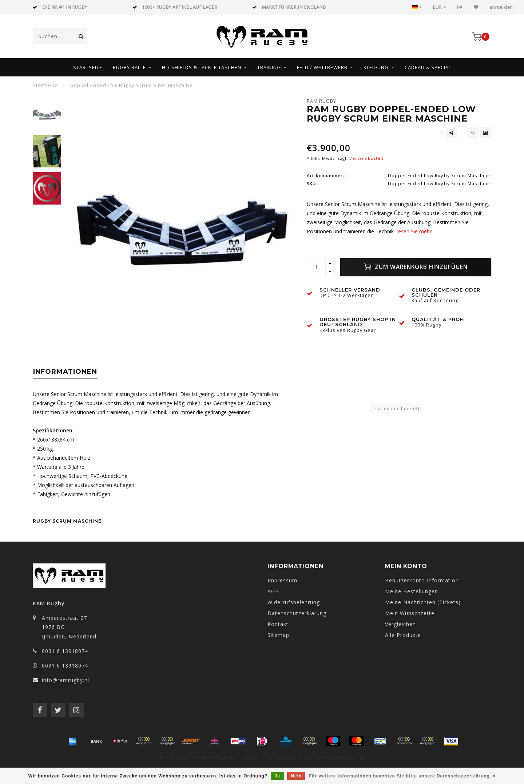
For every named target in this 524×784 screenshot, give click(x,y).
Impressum (282, 580)
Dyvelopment (348, 758)
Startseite (87, 67)
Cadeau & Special (428, 67)
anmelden (501, 7)
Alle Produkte (403, 634)
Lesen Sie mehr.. (414, 231)
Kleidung (376, 67)
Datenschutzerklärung (296, 613)
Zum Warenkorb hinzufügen (416, 267)
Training (269, 67)
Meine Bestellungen (411, 591)
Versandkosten (366, 158)
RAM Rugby (321, 101)
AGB (273, 591)
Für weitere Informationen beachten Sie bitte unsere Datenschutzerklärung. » (402, 776)
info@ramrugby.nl (65, 680)
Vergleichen (400, 624)
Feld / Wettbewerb (322, 67)
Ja (277, 776)
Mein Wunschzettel (410, 613)
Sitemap (278, 634)
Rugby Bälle (129, 67)
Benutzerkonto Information (422, 580)
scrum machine (397, 408)
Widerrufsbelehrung (293, 602)
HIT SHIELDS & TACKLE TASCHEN (201, 67)
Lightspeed (288, 758)
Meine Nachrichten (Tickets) (423, 602)
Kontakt (278, 624)
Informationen (65, 372)
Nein (296, 776)
